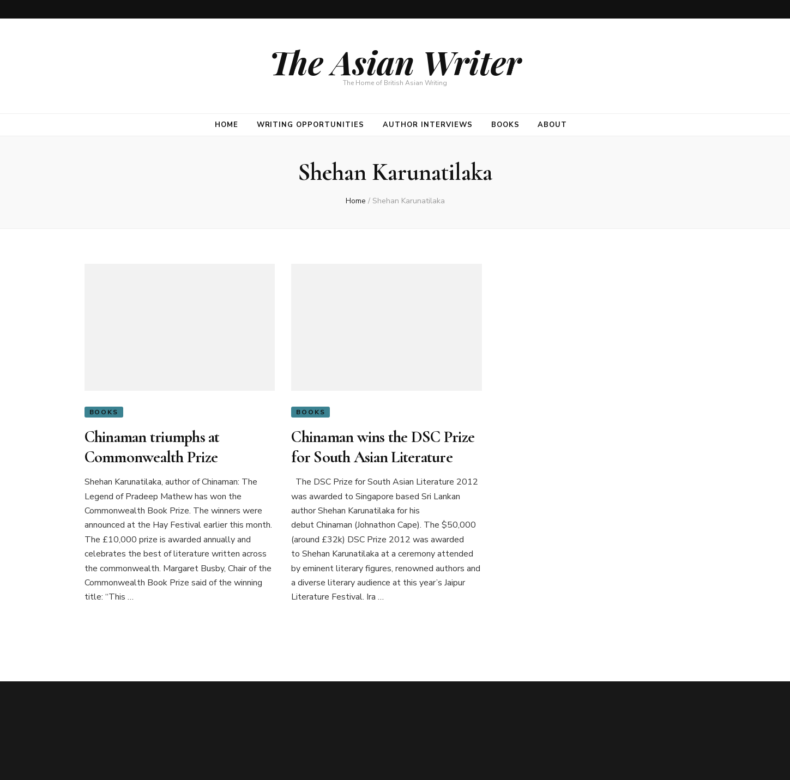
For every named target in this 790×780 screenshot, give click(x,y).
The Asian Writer (395, 61)
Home (226, 125)
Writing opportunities (310, 125)
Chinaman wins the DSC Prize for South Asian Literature (382, 447)
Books (505, 125)
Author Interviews (428, 125)
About (552, 125)
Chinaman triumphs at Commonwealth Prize (152, 447)
